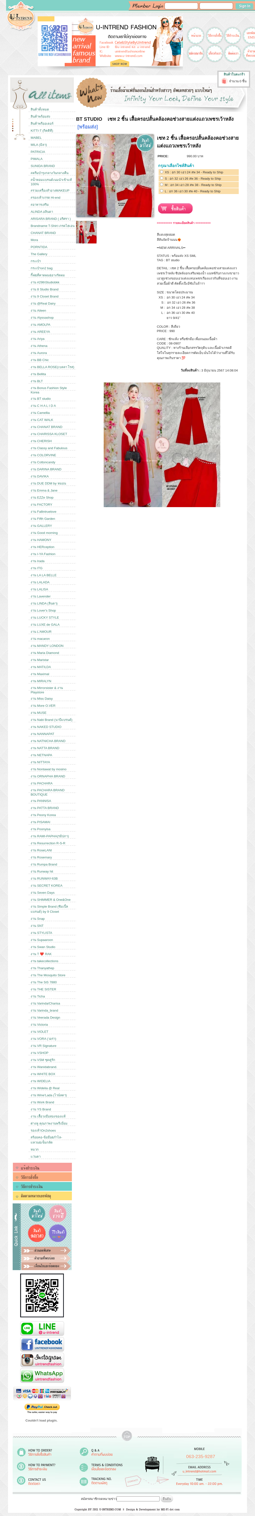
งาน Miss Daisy (42, 698)
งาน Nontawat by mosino (48, 769)
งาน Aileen (38, 310)
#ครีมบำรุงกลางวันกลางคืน (49, 173)
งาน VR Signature (43, 1046)
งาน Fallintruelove (43, 511)
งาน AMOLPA (40, 324)
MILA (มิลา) (39, 145)
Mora (34, 240)
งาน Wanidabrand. (44, 1067)
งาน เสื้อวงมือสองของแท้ (48, 1116)
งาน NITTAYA (40, 762)
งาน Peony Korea (43, 815)
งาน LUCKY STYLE (45, 617)
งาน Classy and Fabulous (49, 448)
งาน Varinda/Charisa (45, 1003)
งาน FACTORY (41, 504)
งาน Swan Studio (43, 947)
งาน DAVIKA (40, 476)
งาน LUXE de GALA (45, 624)
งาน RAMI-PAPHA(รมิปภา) (50, 836)
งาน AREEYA (40, 332)
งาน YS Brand (41, 1109)
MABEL (36, 138)
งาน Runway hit (42, 871)
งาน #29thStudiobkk (45, 282)
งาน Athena (39, 346)
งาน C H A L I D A (43, 406)
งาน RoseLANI (41, 850)
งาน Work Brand (42, 1102)
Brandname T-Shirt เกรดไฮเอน (53, 226)
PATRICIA (38, 152)
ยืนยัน (167, 1499)
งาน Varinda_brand (44, 1010)
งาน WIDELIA (41, 1081)
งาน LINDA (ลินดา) (44, 603)
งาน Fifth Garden (43, 519)
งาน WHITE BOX (43, 1074)
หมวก (35, 1149)
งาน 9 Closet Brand (45, 296)
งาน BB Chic (40, 360)
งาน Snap (38, 919)
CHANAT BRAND (43, 233)
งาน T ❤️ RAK (41, 954)
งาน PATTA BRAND (45, 808)
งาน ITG (36, 568)
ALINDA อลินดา (42, 212)
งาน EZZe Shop (42, 497)
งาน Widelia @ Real (45, 1088)
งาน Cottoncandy (43, 462)
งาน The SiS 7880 (44, 982)
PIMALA (36, 159)
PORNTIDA (39, 247)
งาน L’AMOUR (41, 631)
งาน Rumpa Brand (44, 864)
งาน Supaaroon (42, 940)
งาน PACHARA (41, 783)
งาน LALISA (39, 589)
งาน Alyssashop (42, 317)
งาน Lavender (41, 596)
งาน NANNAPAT (42, 734)
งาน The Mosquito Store (48, 975)
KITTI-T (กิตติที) (42, 130)
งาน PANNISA (41, 801)
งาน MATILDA (41, 667)
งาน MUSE (38, 713)
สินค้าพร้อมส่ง (40, 116)
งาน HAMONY (41, 540)
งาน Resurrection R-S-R (48, 843)
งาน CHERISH (41, 441)
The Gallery (39, 254)
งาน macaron (40, 639)
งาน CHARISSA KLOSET (49, 434)
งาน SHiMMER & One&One (50, 900)
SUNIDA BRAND (43, 166)
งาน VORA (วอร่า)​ (43, 1039)
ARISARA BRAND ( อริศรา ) (51, 219)
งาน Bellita (38, 374)
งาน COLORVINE (43, 455)
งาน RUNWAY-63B (44, 878)
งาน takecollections (44, 961)
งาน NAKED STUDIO (46, 727)
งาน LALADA (40, 582)
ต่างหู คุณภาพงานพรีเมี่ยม (49, 1123)
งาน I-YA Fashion (43, 554)
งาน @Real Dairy (43, 303)
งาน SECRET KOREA (46, 885)
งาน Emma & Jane (44, 490)
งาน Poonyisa (41, 829)
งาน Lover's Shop (43, 610)
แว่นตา (36, 1156)
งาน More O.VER (43, 705)
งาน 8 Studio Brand (45, 289)
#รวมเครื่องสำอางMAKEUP (50, 190)
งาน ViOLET (39, 1031)
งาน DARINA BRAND (46, 469)
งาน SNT (37, 926)
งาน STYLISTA (41, 933)
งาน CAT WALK (42, 420)
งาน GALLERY (41, 526)
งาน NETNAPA (41, 755)
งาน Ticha (38, 996)
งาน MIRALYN (41, 681)
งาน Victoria (39, 1024)
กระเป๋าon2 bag (41, 268)
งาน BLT (37, 381)
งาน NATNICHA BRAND (48, 741)
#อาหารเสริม (40, 204)
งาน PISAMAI (40, 822)
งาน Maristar (40, 660)
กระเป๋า (36, 261)
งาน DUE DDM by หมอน (48, 483)
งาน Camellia (40, 413)
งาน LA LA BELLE (44, 575)
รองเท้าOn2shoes (43, 1130)
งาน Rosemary (41, 857)
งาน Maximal (40, 674)
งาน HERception (42, 547)
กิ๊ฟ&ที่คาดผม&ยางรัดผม (48, 275)
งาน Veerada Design (45, 1017)
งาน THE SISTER (43, 989)
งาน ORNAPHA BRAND (48, 776)
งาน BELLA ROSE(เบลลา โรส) (52, 367)
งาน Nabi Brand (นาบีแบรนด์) (51, 720)
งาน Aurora (39, 353)
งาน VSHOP (39, 1053)
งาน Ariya (37, 339)
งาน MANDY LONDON (47, 646)
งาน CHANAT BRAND (46, 427)
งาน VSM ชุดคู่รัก (43, 1060)
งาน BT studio (41, 398)
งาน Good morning (44, 533)
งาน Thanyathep (42, 968)
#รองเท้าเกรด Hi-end (45, 197)
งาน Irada (37, 561)
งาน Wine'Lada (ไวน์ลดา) (49, 1095)
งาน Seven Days (43, 892)
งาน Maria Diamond (45, 653)
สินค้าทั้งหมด (40, 109)
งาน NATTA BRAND (45, 748)
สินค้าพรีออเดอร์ (42, 123)
